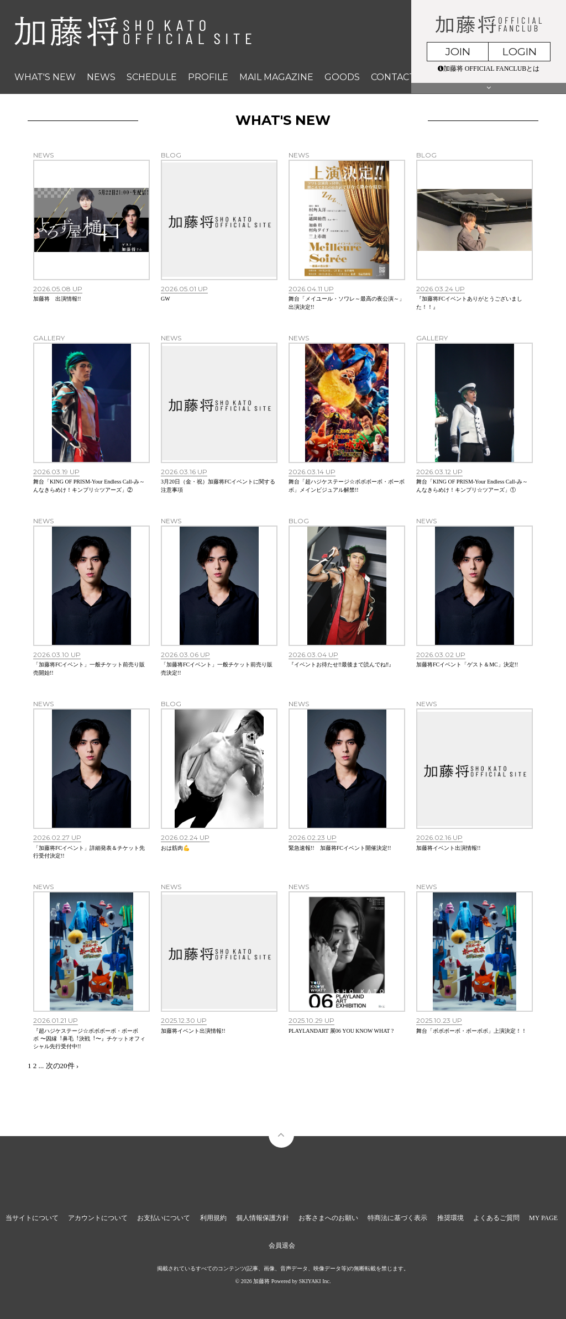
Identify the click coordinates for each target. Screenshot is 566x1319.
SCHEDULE (152, 77)
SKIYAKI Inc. (315, 1281)
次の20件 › (62, 1065)
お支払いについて (163, 1218)
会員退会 (282, 1245)
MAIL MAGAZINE (276, 77)
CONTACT (393, 77)
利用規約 (213, 1218)
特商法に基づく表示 (397, 1218)
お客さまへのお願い (328, 1218)
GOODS (342, 77)
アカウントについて (98, 1218)
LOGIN (519, 51)
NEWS (101, 77)
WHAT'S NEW (45, 77)
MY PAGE (543, 1218)
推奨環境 (450, 1218)
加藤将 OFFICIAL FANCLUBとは (489, 68)
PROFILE (208, 77)
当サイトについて (32, 1218)
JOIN (458, 51)
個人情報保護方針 (262, 1218)
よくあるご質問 (496, 1218)
